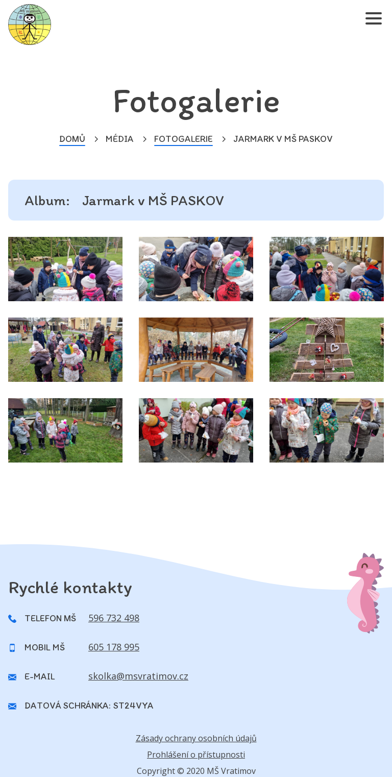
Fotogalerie (183, 138)
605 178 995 (113, 647)
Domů (72, 138)
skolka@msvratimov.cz (138, 676)
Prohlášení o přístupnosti (196, 754)
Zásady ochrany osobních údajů (196, 738)
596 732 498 (113, 618)
